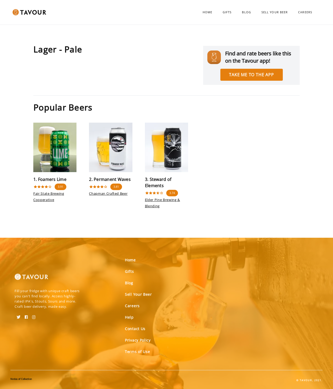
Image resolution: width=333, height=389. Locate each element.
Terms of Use (137, 351)
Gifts (227, 12)
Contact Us (135, 328)
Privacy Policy (138, 340)
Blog (246, 12)
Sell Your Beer (274, 12)
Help (129, 317)
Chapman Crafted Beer (108, 193)
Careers (305, 12)
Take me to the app (251, 75)
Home (207, 12)
